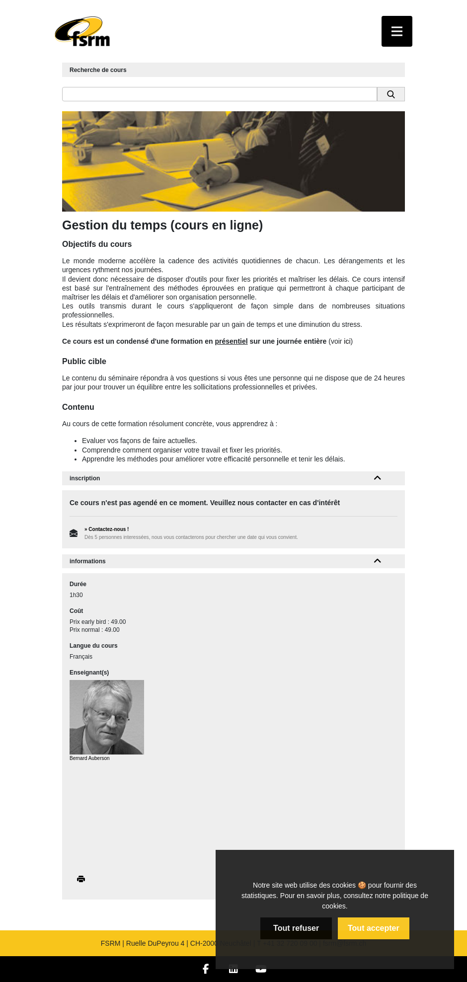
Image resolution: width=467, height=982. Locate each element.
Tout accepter (373, 928)
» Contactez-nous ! (106, 529)
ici (347, 341)
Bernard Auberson (90, 758)
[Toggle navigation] (397, 31)
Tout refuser (296, 928)
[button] (378, 478)
